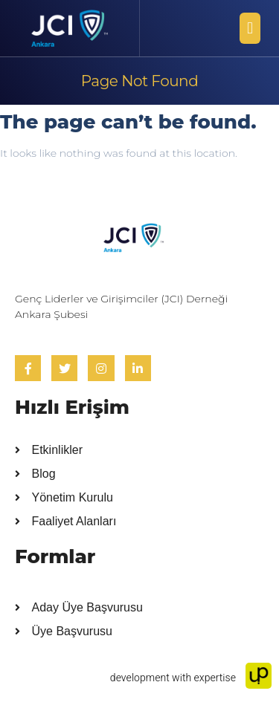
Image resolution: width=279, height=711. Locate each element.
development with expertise (191, 678)
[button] (250, 28)
